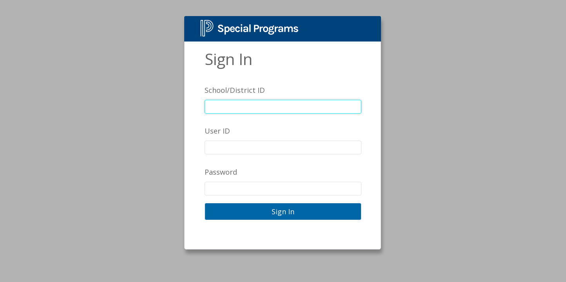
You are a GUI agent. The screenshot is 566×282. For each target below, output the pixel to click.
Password (221, 172)
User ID (217, 131)
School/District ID (235, 90)
